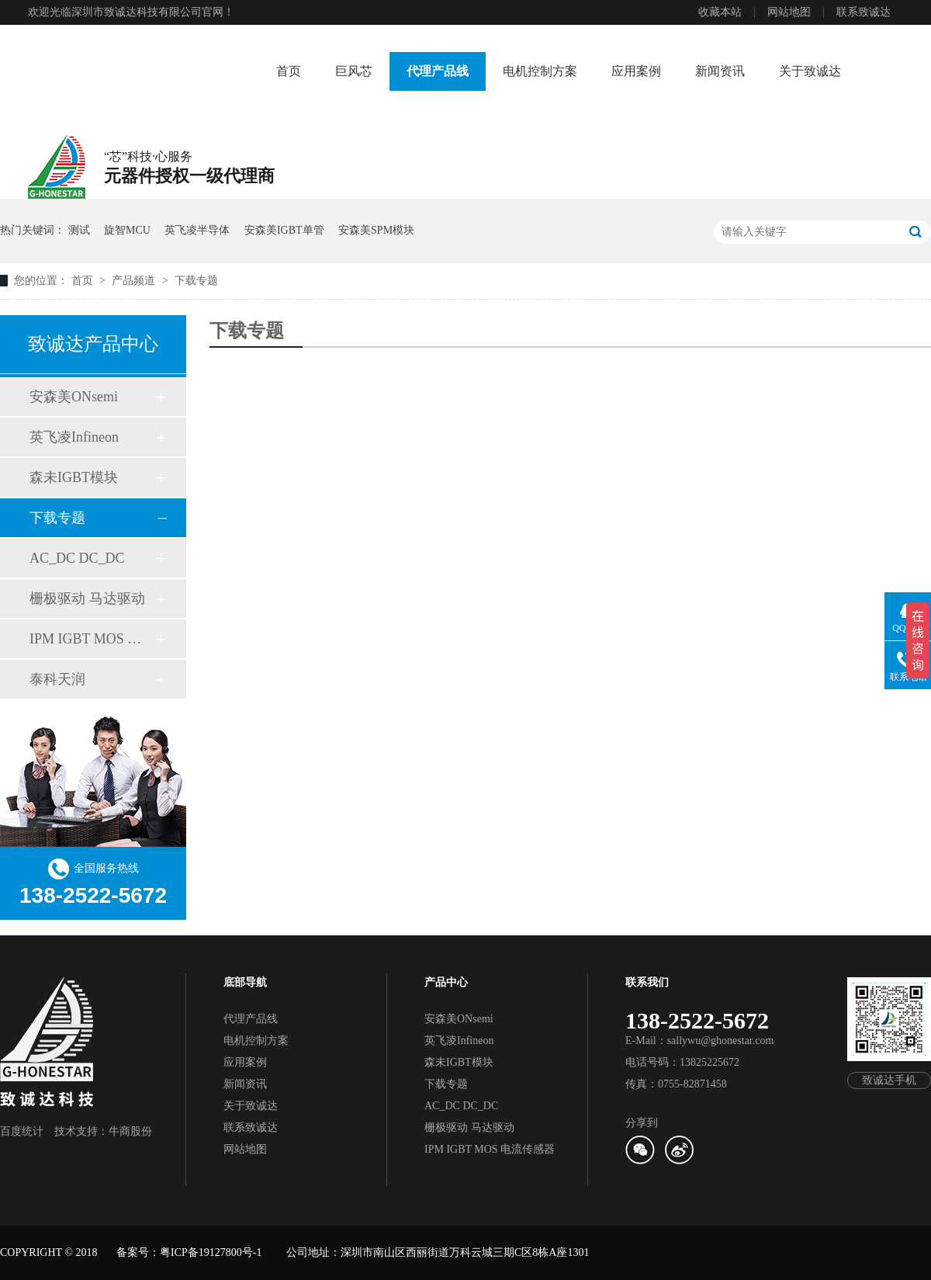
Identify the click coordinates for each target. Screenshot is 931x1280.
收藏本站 (720, 12)
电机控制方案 (540, 71)
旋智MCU (127, 230)
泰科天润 (57, 679)
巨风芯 (353, 71)
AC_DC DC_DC (77, 558)
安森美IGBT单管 (284, 230)
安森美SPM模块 (376, 230)
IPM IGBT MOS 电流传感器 (92, 639)
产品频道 (135, 280)
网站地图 (789, 12)
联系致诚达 (863, 12)
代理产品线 (438, 71)
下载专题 (196, 280)
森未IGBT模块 (73, 477)
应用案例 (636, 71)
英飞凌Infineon (74, 437)
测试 (79, 230)
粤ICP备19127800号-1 (210, 1252)
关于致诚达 (810, 71)
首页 (288, 71)
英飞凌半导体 (197, 230)
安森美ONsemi (73, 396)
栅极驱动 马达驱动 (87, 598)
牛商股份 (130, 1131)
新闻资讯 (720, 71)
